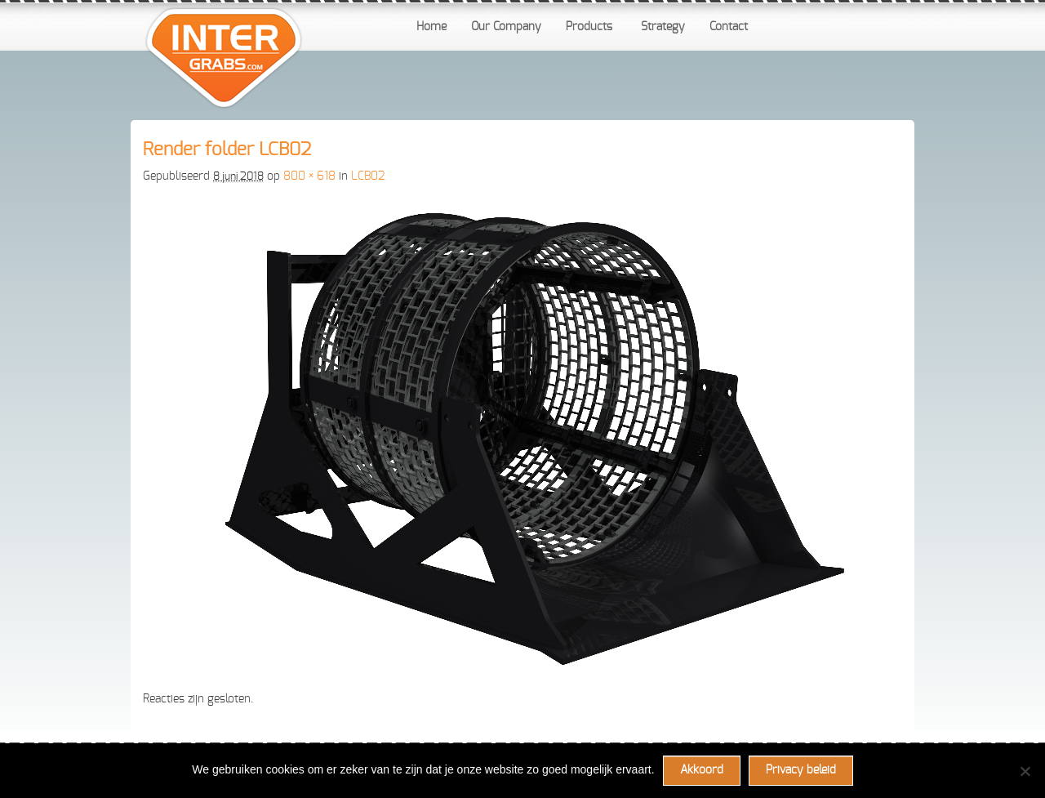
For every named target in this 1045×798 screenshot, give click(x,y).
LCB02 (368, 176)
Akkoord (701, 770)
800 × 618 (309, 176)
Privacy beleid (801, 770)
